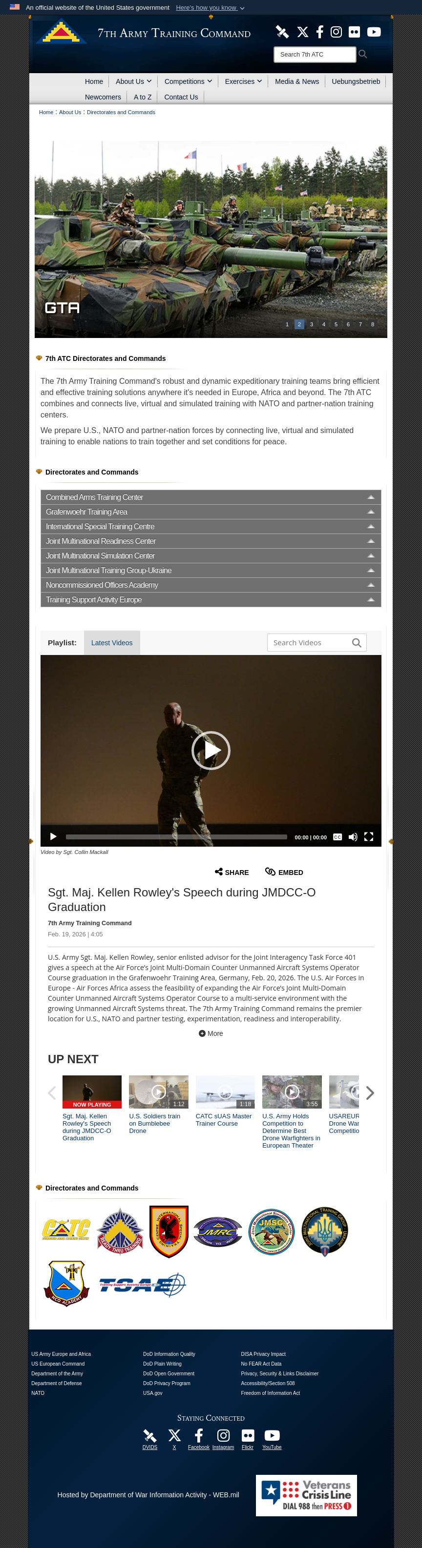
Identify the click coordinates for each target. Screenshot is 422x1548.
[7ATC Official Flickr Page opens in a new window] (354, 31)
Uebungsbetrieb (356, 81)
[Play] (53, 837)
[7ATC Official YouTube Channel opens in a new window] (374, 31)
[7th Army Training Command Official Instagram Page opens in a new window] (223, 1438)
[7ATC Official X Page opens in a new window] (302, 31)
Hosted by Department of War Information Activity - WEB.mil (148, 1495)
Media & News (297, 81)
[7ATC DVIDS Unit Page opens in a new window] (282, 31)
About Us (134, 81)
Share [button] (232, 871)
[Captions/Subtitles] (337, 837)
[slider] (176, 836)
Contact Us (181, 97)
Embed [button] (284, 871)
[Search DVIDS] (314, 642)
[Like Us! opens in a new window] (320, 31)
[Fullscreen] (369, 837)
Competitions (188, 81)
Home (94, 81)
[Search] (315, 54)
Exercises (244, 81)
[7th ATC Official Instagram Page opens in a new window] (336, 31)
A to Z (143, 97)
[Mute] (353, 837)
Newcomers (103, 97)
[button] (211, 8)
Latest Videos (112, 643)
